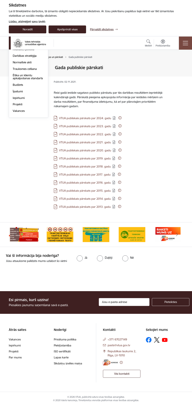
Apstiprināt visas (67, 29)
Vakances (19, 155)
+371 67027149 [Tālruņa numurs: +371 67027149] (117, 339)
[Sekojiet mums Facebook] (149, 340)
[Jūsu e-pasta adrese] (124, 302)
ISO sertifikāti (62, 351)
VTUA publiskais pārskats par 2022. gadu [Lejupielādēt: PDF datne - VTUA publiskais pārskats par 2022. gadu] (85, 134)
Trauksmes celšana (25, 113)
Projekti (17, 149)
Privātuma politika (65, 339)
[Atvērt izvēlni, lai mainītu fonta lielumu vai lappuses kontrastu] (163, 43)
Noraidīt (28, 29)
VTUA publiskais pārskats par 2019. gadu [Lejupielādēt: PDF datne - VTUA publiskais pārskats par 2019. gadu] (85, 158)
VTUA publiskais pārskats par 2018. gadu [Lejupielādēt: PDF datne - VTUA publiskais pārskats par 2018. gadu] (85, 166)
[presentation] (31, 277)
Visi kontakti (121, 373)
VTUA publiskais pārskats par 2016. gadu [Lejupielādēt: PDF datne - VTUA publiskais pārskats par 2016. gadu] (85, 182)
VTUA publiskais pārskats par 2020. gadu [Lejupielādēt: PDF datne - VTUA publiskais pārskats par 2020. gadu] (85, 150)
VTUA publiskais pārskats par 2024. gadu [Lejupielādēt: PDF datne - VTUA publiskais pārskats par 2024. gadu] (85, 118)
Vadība (17, 68)
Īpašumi (18, 136)
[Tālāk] (177, 234)
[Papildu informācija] (120, 117)
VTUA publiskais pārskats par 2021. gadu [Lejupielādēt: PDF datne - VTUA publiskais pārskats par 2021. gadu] (85, 142)
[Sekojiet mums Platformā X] (157, 340)
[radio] (82, 257)
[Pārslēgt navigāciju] (185, 43)
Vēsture (17, 81)
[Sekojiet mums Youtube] (165, 339)
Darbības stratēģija (25, 100)
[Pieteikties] (170, 302)
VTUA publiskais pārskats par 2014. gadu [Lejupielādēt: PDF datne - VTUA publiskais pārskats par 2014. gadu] (85, 198)
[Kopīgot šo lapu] (178, 75)
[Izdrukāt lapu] (178, 66)
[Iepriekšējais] (15, 234)
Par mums (15, 357)
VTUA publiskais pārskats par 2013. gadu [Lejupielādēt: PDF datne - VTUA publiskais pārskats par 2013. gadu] (85, 207)
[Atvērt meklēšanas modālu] (148, 43)
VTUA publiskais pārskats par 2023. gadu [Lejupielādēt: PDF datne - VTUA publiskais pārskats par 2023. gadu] (85, 126)
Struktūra (19, 74)
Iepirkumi (19, 142)
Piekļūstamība (62, 345)
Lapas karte (61, 357)
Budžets (18, 129)
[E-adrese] (110, 362)
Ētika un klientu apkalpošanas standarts (28, 121)
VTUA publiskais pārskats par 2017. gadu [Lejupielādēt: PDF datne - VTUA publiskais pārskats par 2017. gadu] (85, 174)
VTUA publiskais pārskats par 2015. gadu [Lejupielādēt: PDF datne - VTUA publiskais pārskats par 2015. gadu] (85, 190)
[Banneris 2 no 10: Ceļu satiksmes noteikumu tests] (60, 234)
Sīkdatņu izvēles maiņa (68, 363)
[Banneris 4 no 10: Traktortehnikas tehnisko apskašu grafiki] (132, 234)
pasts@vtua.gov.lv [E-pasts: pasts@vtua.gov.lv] (119, 345)
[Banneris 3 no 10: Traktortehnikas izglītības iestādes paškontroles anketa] (96, 234)
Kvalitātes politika (23, 94)
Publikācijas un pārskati (27, 87)
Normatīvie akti (22, 107)
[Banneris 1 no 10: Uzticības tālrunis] (24, 234)
